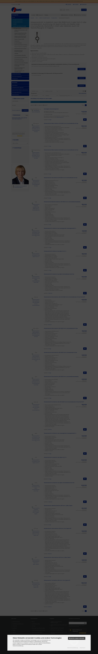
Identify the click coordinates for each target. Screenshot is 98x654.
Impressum (82, 647)
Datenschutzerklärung (72, 647)
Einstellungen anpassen (76, 638)
